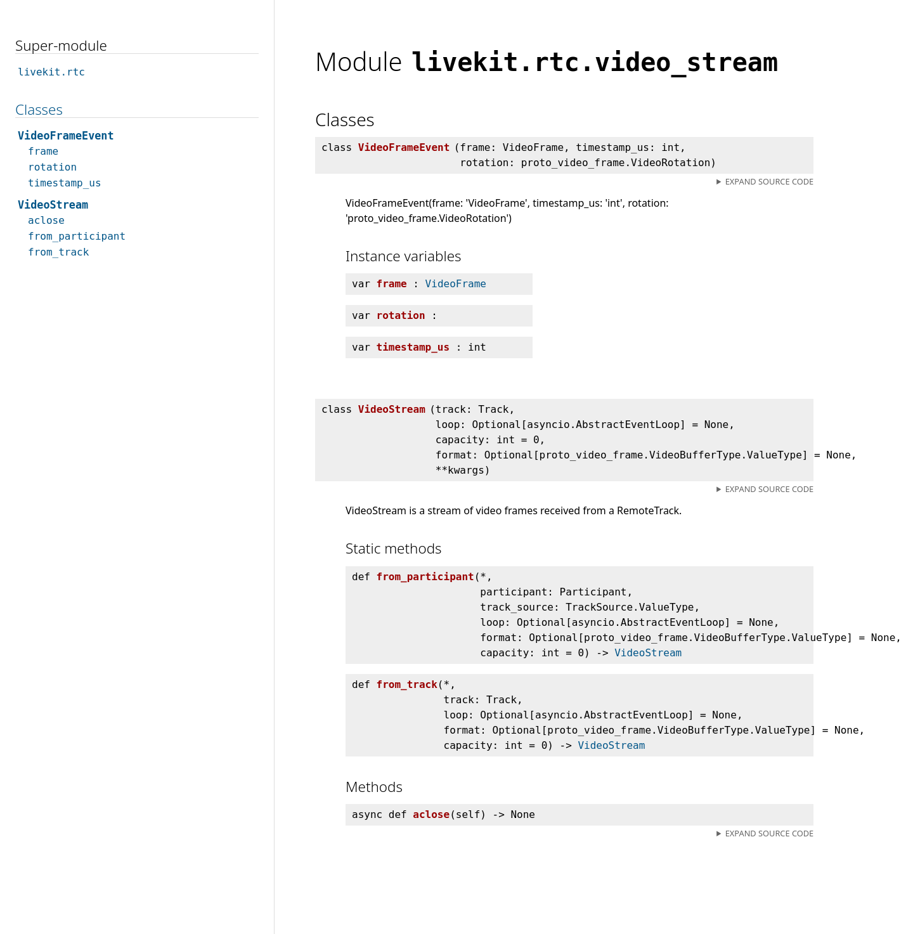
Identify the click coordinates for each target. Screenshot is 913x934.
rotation (52, 167)
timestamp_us (64, 183)
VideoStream (648, 653)
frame (43, 151)
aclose (46, 220)
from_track (58, 252)
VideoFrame (455, 284)
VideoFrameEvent (66, 135)
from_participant (77, 236)
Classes (39, 109)
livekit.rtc (51, 72)
